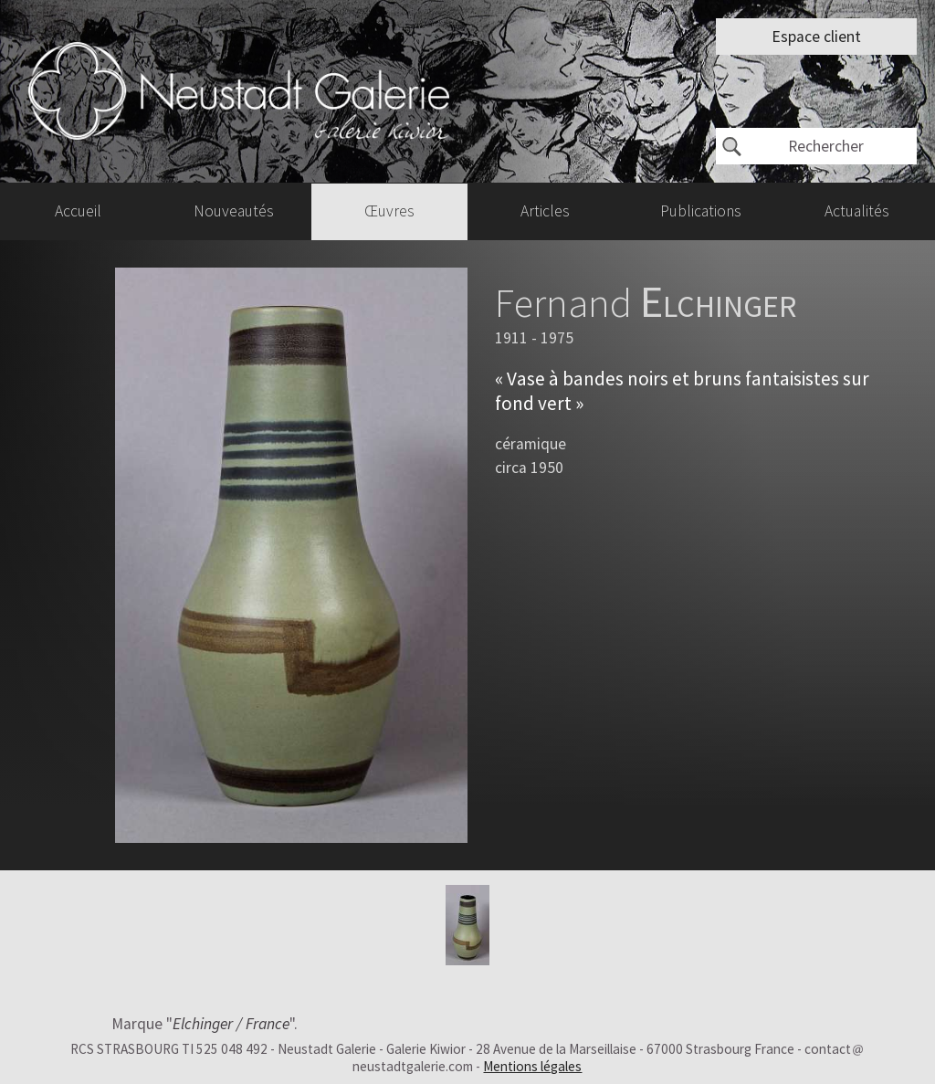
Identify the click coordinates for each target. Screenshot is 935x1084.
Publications (700, 211)
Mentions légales (532, 1066)
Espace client (816, 36)
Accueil (78, 211)
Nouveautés (234, 211)
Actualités (857, 211)
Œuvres (389, 211)
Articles (545, 211)
